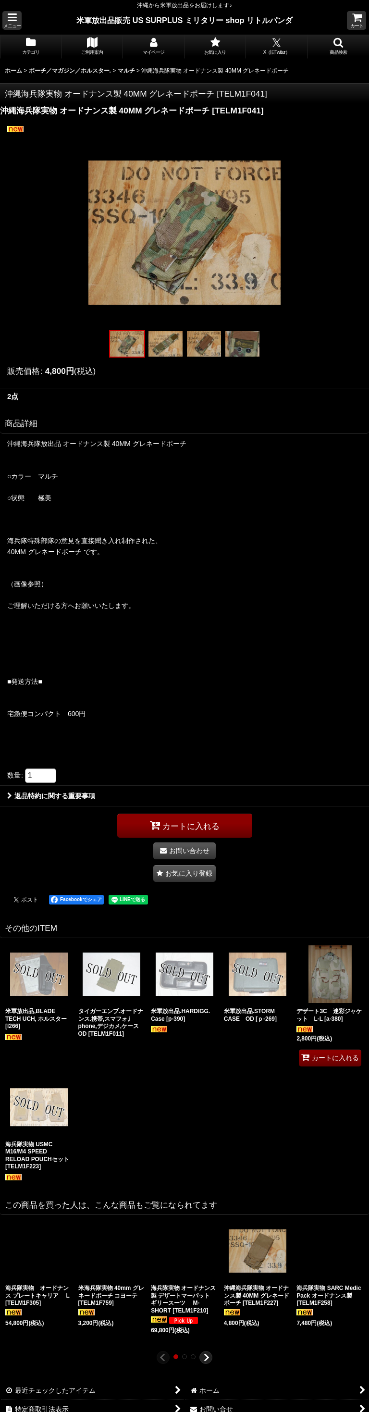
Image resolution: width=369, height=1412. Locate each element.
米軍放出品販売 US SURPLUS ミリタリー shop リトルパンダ (184, 20)
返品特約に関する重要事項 (51, 796)
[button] (12, 20)
